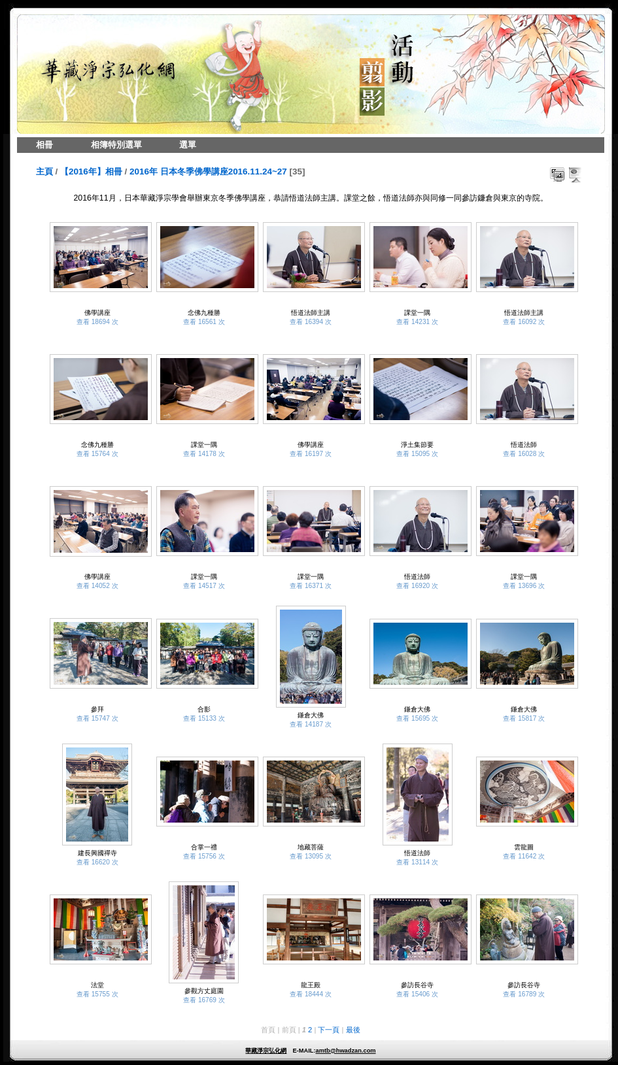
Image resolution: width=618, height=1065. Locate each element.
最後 (353, 1030)
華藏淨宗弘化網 (265, 1050)
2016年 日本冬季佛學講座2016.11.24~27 (208, 171)
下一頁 (328, 1030)
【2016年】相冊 (91, 171)
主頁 (44, 171)
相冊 (44, 145)
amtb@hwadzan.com (345, 1050)
